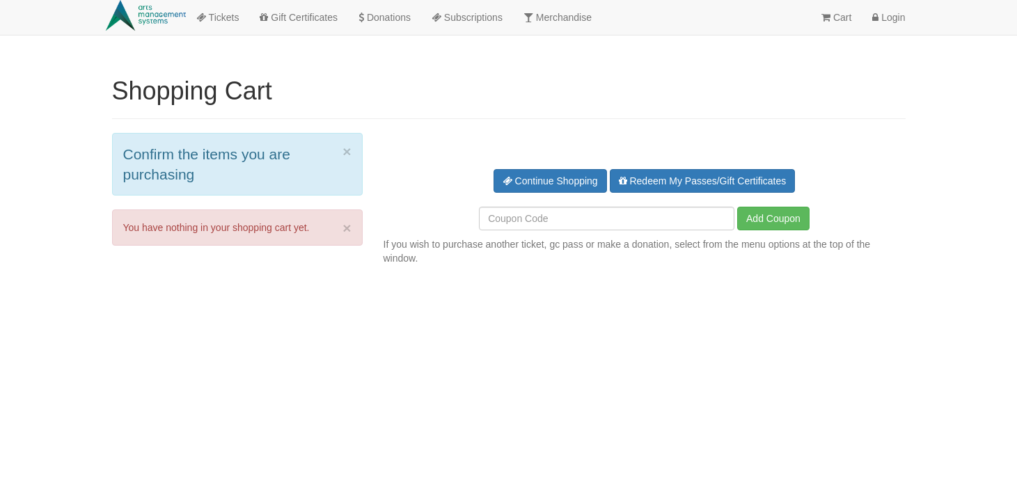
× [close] (346, 151)
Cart (836, 17)
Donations (384, 17)
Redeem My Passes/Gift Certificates (703, 180)
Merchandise (557, 17)
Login (888, 17)
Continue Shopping (550, 180)
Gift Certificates (299, 17)
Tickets (217, 17)
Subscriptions (467, 17)
